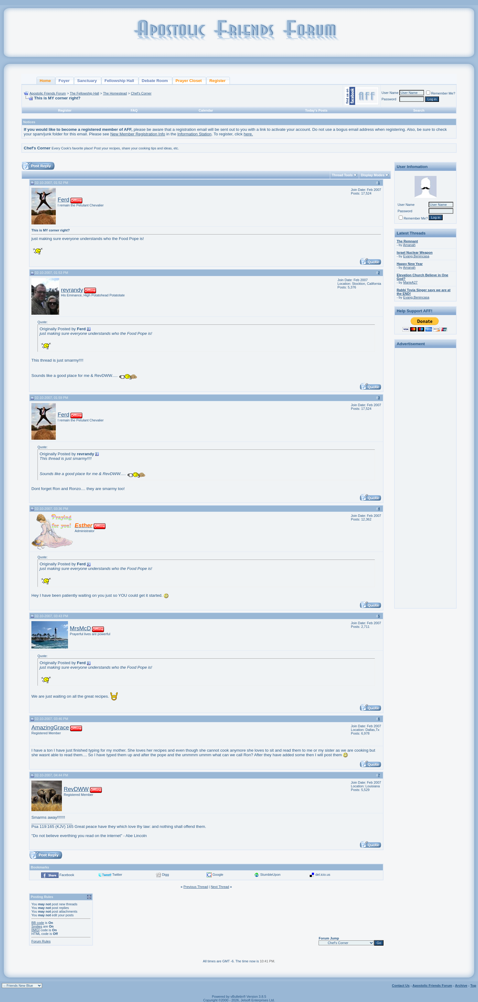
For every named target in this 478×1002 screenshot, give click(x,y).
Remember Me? (440, 93)
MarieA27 (410, 282)
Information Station (194, 134)
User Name (390, 93)
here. (248, 134)
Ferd (63, 199)
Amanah (409, 245)
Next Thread (220, 887)
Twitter (117, 874)
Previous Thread (196, 887)
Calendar (206, 110)
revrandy (72, 290)
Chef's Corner (141, 93)
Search (418, 110)
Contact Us (401, 985)
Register (65, 110)
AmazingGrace (50, 727)
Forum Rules (41, 941)
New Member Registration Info (137, 134)
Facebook (66, 875)
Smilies (36, 926)
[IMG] (35, 930)
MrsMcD (80, 628)
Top (473, 985)
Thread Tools (342, 175)
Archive (461, 985)
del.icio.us (322, 874)
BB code (37, 923)
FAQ (134, 110)
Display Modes (372, 175)
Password (389, 99)
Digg (165, 874)
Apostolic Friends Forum (48, 93)
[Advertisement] (425, 441)
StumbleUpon (270, 874)
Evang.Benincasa (416, 256)
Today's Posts (316, 110)
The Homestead (115, 93)
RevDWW (76, 789)
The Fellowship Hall (84, 93)
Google (217, 874)
